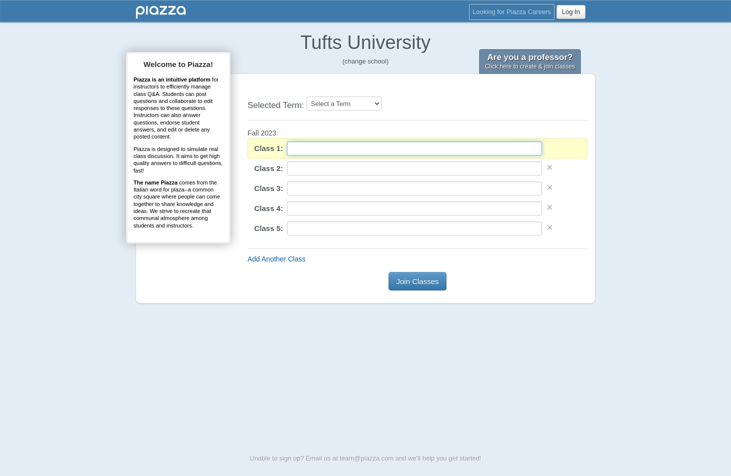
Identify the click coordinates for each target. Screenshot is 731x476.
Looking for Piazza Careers (511, 12)
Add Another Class (277, 259)
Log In (571, 12)
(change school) (365, 61)
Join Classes (417, 281)
